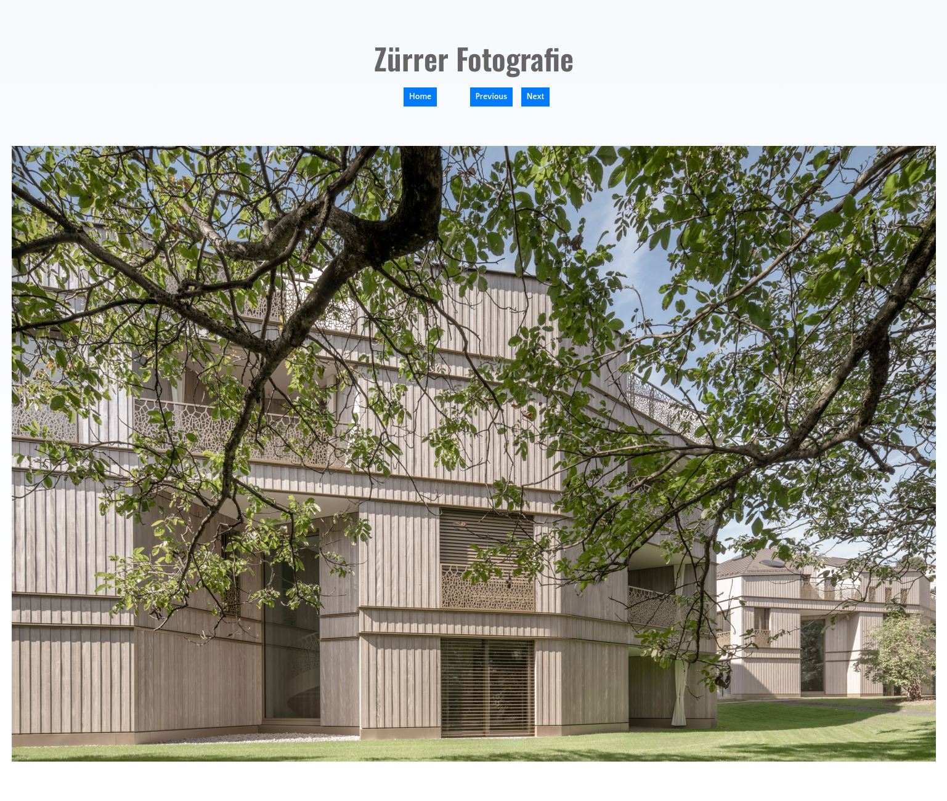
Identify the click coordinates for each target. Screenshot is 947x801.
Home (420, 97)
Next (536, 97)
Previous (492, 97)
